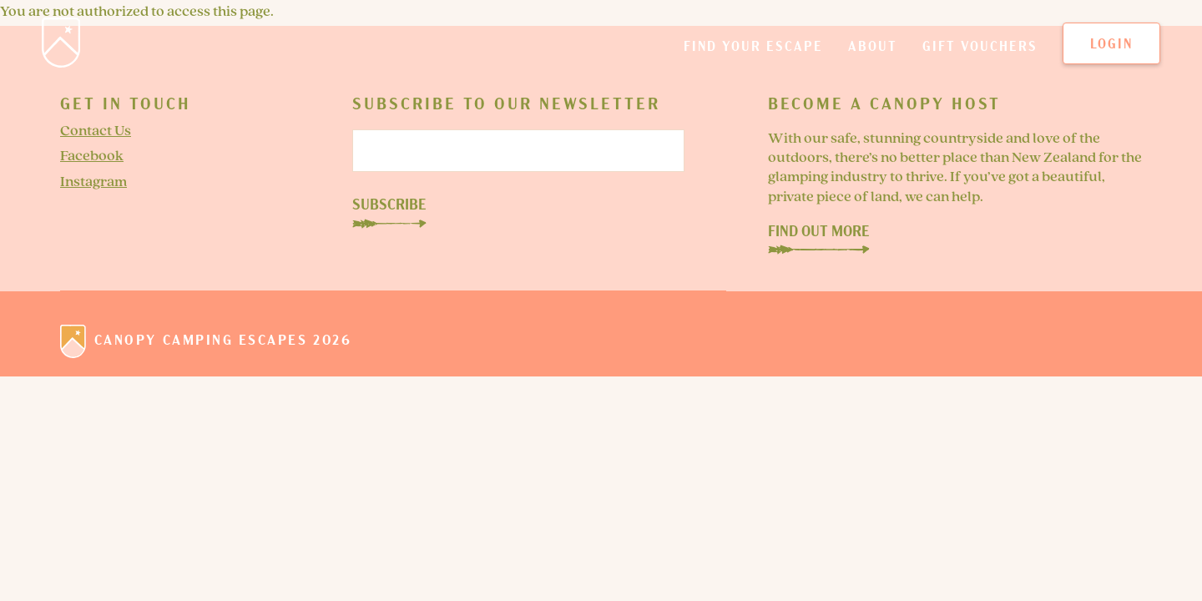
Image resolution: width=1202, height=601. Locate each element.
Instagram (93, 182)
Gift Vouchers (980, 53)
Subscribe (389, 207)
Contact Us (95, 131)
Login (1111, 46)
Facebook (92, 156)
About (872, 53)
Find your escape (753, 53)
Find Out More (819, 237)
